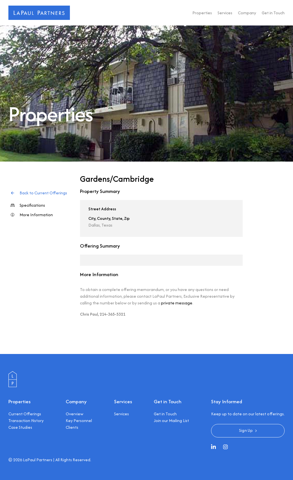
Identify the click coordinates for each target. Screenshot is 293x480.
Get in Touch (273, 13)
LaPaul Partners (37, 460)
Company (247, 13)
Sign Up (246, 430)
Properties (202, 13)
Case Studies (20, 427)
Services (225, 13)
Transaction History (26, 420)
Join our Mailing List (171, 420)
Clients (72, 427)
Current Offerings (24, 414)
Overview (74, 414)
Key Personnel (79, 420)
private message (176, 303)
